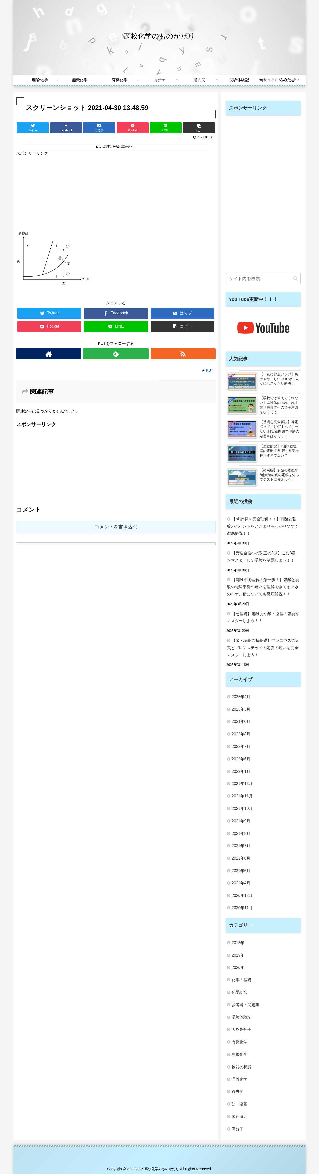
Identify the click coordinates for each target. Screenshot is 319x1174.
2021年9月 (241, 821)
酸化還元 (239, 1116)
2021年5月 (241, 871)
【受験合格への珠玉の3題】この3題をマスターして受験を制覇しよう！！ (261, 556)
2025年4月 (241, 697)
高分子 (237, 1129)
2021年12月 (242, 784)
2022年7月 (241, 746)
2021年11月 (242, 796)
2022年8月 (241, 734)
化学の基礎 (241, 980)
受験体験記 (241, 1017)
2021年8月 (241, 833)
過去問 (237, 1091)
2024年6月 (241, 721)
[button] (295, 278)
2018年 (238, 943)
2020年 (238, 967)
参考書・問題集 (245, 1005)
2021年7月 (241, 846)
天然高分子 (241, 1029)
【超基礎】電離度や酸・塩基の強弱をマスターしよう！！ (263, 617)
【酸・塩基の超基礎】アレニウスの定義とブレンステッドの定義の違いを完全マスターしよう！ (263, 647)
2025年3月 (241, 709)
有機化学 (239, 1042)
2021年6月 (241, 858)
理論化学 (239, 1079)
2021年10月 (242, 808)
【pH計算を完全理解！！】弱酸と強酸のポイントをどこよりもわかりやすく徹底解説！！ (263, 526)
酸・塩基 (239, 1104)
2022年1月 (241, 771)
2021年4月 (241, 883)
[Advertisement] (116, 192)
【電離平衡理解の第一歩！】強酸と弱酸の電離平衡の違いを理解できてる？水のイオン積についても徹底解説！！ (263, 587)
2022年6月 (241, 759)
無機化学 (239, 1054)
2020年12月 (242, 895)
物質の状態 (241, 1067)
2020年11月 (242, 908)
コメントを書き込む (116, 526)
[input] (263, 278)
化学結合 (239, 992)
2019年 (238, 955)
